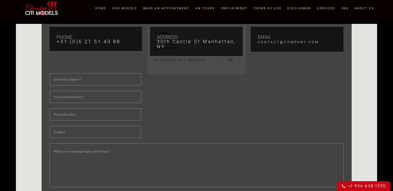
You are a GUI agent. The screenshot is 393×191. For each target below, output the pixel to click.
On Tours (205, 8)
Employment (234, 8)
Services (326, 8)
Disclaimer (299, 8)
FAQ (345, 8)
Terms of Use (267, 8)
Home (100, 8)
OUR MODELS (124, 8)
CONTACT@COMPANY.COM (288, 42)
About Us (364, 8)
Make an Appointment (166, 8)
